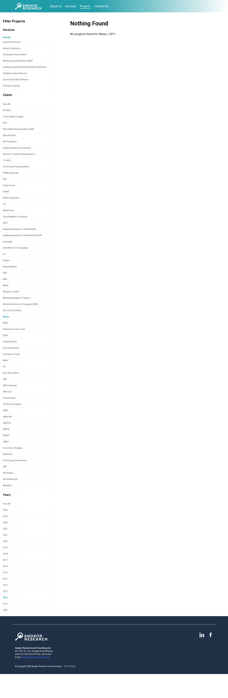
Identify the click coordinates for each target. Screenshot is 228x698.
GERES (6, 191)
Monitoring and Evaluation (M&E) (18, 61)
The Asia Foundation (12, 404)
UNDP (5, 410)
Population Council (11, 354)
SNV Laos (7, 392)
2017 (5, 560)
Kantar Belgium (10, 266)
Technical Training (11, 86)
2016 (5, 566)
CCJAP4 (7, 160)
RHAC (5, 360)
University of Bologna (12, 448)
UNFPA (6, 429)
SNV (5, 379)
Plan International (11, 348)
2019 (5, 547)
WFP (5, 467)
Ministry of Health (11, 291)
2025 (5, 510)
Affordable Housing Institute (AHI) (18, 129)
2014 (5, 579)
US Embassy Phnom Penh (15, 460)
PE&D (5, 335)
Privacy (72, 666)
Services (70, 6)
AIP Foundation (10, 141)
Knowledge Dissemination (15, 54)
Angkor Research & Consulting (17, 148)
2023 (5, 522)
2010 (5, 604)
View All (6, 104)
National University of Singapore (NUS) (20, 304)
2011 (5, 597)
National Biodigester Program (16, 298)
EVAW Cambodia (10, 173)
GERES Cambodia (11, 198)
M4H (5, 279)
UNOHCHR (7, 454)
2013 (5, 585)
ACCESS (7, 110)
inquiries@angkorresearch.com (35, 657)
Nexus (6, 316)
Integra (6, 260)
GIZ (4, 204)
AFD (5, 123)
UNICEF (6, 435)
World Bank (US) (10, 479)
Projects (85, 6)
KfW (5, 273)
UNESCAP (7, 417)
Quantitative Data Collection (15, 79)
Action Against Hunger (13, 116)
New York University (12, 310)
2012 (5, 591)
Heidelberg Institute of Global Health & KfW (22, 235)
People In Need (10, 341)
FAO (5, 179)
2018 (5, 554)
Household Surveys (12, 42)
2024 (5, 516)
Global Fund (8, 210)
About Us (56, 6)
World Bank (8, 473)
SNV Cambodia (10, 385)
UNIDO (6, 442)
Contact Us (101, 6)
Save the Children (11, 373)
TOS (66, 666)
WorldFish (7, 485)
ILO (4, 254)
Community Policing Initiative (16, 166)
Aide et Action (9, 135)
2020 (5, 541)
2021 (5, 535)
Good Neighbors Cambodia (15, 216)
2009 (5, 610)
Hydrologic (8, 241)
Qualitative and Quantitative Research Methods (24, 67)
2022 (5, 529)
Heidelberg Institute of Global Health (19, 229)
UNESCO (7, 423)
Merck (6, 285)
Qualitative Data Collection (15, 73)
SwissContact (9, 398)
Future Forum (9, 185)
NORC (5, 323)
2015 (5, 572)
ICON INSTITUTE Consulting (15, 248)
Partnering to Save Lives (14, 329)
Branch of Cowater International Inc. (19, 154)
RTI (4, 367)
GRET (5, 223)
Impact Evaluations (11, 48)
